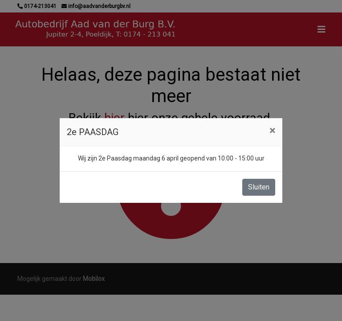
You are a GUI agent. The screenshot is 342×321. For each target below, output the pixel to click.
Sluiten (258, 187)
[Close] (272, 130)
